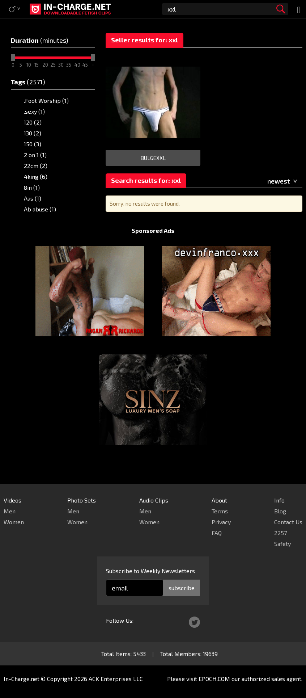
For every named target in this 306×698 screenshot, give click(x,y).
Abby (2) (35, 219)
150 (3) (32, 143)
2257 (280, 532)
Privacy (221, 521)
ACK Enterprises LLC (116, 678)
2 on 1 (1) (35, 154)
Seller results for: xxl (144, 40)
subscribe (182, 587)
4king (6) (35, 176)
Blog (280, 511)
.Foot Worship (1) (46, 100)
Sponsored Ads (153, 244)
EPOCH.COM (214, 678)
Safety (282, 543)
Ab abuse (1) (40, 209)
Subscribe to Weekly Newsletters (150, 570)
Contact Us (288, 521)
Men (10, 511)
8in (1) (32, 187)
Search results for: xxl (146, 180)
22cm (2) (35, 165)
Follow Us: (119, 620)
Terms (220, 511)
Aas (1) (32, 198)
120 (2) (33, 122)
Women (14, 521)
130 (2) (32, 133)
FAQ (217, 532)
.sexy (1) (34, 111)
